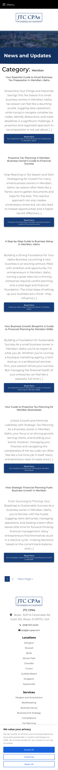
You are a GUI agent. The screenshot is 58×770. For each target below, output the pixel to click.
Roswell (29, 648)
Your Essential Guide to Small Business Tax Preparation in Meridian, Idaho (29, 79)
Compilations (29, 718)
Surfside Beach (29, 673)
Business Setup (29, 708)
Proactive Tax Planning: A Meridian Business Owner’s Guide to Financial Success (29, 161)
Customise (29, 757)
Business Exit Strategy (29, 713)
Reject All (29, 764)
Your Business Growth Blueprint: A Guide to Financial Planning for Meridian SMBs (29, 328)
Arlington (29, 643)
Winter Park (29, 658)
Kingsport (29, 679)
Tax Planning (29, 723)
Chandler (29, 663)
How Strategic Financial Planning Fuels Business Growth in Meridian (29, 489)
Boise (29, 653)
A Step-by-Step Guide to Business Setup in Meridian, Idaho (29, 243)
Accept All (29, 750)
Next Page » (25, 579)
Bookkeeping (29, 702)
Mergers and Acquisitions (29, 697)
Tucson (29, 668)
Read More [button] (29, 139)
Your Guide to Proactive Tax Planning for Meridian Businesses (29, 408)
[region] (29, 747)
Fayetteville (29, 684)
